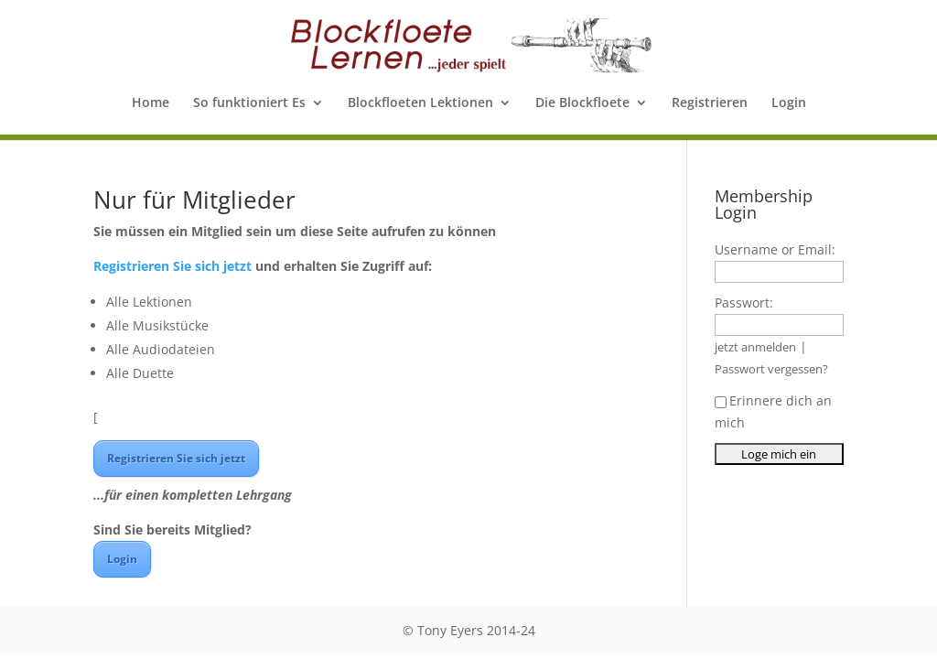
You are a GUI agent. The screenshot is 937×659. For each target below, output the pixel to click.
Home (150, 103)
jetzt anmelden (755, 347)
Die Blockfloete (582, 103)
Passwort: (744, 302)
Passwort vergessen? (771, 369)
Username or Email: (775, 249)
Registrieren (710, 103)
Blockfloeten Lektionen (420, 103)
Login (788, 103)
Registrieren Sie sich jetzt (172, 266)
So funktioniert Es (249, 103)
